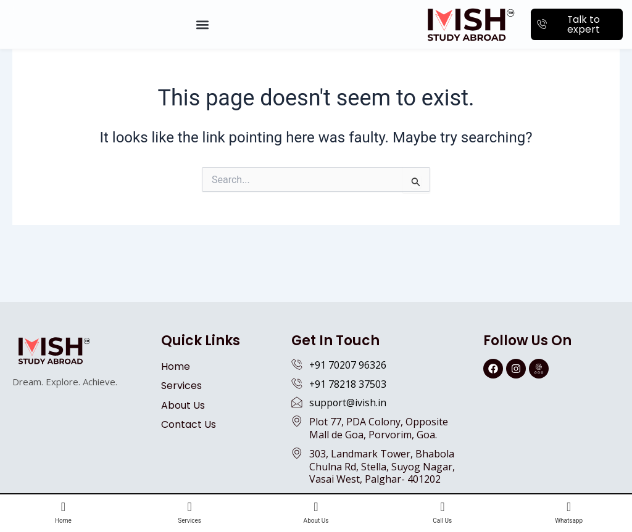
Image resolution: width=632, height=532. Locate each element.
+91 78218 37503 (348, 384)
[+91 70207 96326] (296, 364)
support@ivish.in (348, 402)
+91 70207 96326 (348, 365)
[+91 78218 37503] (296, 383)
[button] (202, 24)
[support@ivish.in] (296, 401)
